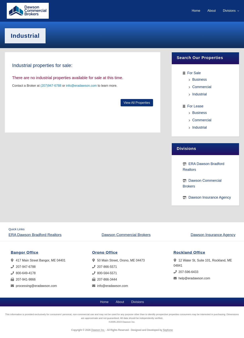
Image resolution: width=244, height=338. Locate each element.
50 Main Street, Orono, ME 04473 (118, 260)
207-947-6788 (23, 266)
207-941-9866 (23, 279)
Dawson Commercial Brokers (126, 235)
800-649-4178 (23, 273)
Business (199, 80)
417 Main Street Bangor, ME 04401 (38, 260)
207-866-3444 (104, 279)
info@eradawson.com (81, 85)
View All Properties (137, 102)
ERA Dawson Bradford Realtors (35, 235)
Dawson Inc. (98, 330)
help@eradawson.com (192, 278)
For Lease (195, 106)
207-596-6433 (186, 272)
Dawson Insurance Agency (209, 197)
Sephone (168, 330)
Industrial (199, 94)
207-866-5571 (104, 266)
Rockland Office (189, 252)
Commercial (201, 87)
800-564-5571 (104, 273)
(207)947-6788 (50, 85)
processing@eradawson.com (34, 285)
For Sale (194, 73)
